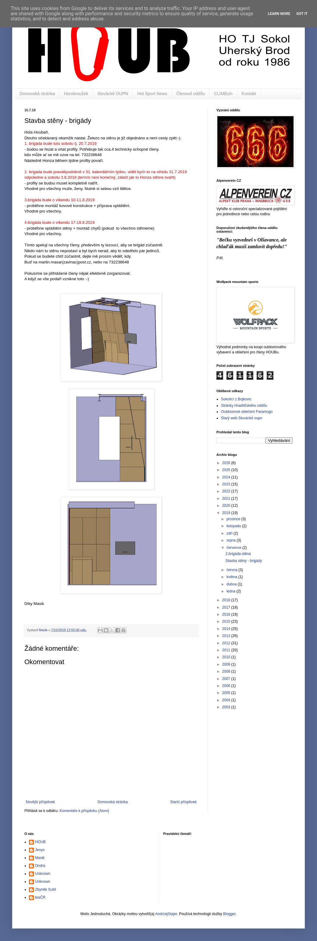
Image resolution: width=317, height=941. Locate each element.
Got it (302, 14)
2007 (226, 679)
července (234, 548)
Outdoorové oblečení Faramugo (246, 412)
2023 (226, 484)
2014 (226, 629)
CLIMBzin (223, 93)
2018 (226, 600)
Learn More (279, 14)
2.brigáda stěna (238, 554)
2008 (226, 671)
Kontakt (249, 93)
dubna (232, 584)
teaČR (40, 897)
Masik (40, 858)
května (232, 577)
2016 (226, 614)
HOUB (40, 842)
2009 (226, 664)
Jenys (40, 850)
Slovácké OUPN (112, 93)
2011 (226, 650)
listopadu (234, 526)
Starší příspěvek (183, 802)
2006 (226, 686)
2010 (226, 657)
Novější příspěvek (40, 802)
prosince (233, 519)
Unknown (42, 873)
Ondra (40, 866)
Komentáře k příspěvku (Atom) (84, 811)
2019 (226, 513)
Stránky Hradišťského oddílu (244, 405)
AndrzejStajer (166, 914)
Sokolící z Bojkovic (236, 399)
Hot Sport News (152, 93)
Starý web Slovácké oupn (241, 418)
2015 (226, 621)
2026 (226, 463)
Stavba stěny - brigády (244, 561)
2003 (226, 707)
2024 (226, 477)
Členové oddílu (190, 93)
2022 (226, 491)
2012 (226, 643)
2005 (226, 693)
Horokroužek (76, 93)
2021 (226, 498)
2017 (226, 607)
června (232, 570)
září (229, 533)
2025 (226, 470)
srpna (231, 540)
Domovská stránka (37, 93)
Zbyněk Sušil (45, 889)
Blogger (229, 914)
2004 (226, 700)
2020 (226, 505)
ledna (231, 591)
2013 (226, 636)
